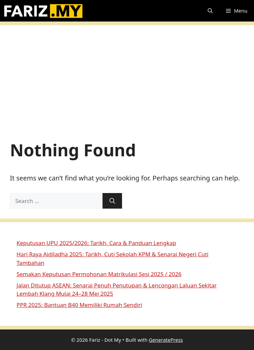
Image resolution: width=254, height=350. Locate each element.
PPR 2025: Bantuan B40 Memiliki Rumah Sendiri (79, 305)
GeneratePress (166, 339)
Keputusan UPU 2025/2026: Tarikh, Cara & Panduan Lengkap (96, 243)
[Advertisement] (127, 84)
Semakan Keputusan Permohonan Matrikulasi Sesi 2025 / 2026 (99, 274)
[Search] (112, 201)
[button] (210, 11)
